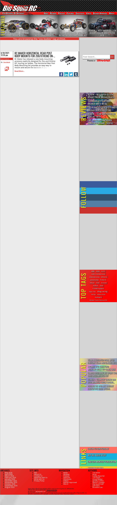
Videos (88, 13)
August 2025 (10, 487)
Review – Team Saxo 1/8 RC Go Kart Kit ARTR (101, 115)
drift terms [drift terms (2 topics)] (104, 277)
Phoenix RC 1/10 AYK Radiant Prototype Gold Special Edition (101, 387)
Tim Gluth (6, 62)
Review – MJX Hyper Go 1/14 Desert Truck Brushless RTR (101, 96)
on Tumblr (101, 197)
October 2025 (10, 484)
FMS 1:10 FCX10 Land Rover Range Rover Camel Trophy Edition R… (100, 122)
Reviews (53, 13)
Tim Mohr (96, 473)
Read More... (20, 71)
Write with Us (39, 479)
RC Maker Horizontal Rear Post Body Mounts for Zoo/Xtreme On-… (35, 54)
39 (1, 496)
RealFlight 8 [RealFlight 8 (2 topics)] (98, 297)
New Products (5, 59)
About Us (37, 474)
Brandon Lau (98, 487)
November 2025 (11, 482)
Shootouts (80, 13)
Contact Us (38, 476)
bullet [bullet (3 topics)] (98, 271)
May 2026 (8, 473)
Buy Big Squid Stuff (97, 455)
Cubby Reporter (99, 476)
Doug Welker (98, 479)
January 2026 (10, 479)
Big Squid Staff (98, 484)
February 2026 (10, 477)
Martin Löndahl (98, 482)
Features (70, 13)
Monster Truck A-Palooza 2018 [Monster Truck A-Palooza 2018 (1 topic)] (98, 300)
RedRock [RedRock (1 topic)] (95, 286)
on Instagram (97, 204)
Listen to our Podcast (98, 448)
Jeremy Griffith (98, 481)
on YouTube (100, 210)
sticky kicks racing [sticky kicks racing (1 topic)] (94, 277)
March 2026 (9, 476)
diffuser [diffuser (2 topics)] (92, 283)
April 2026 (9, 474)
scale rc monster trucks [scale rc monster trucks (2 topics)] (98, 274)
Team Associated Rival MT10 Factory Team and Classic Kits (102, 361)
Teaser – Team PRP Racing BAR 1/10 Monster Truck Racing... (102, 381)
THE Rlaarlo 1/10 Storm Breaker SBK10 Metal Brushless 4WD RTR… (99, 102)
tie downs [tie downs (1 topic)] (104, 283)
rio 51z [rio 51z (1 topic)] (103, 271)
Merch (111, 13)
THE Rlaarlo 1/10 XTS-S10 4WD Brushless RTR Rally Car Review (101, 109)
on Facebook (98, 184)
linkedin (66, 73)
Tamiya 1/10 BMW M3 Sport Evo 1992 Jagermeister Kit (102, 374)
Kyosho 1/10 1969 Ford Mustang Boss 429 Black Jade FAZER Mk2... (101, 368)
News (46, 13)
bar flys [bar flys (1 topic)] (93, 294)
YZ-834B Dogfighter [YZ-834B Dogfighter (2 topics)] (98, 288)
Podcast (61, 13)
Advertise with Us (40, 477)
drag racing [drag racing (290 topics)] (102, 291)
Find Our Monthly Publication (102, 461)
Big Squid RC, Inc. (40, 491)
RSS (35, 473)
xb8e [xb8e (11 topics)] (93, 271)
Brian (95, 474)
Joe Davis (96, 486)
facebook (61, 73)
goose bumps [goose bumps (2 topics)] (94, 280)
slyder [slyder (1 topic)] (101, 286)
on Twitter (101, 191)
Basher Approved (100, 13)
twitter (71, 73)
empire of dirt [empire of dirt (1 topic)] (101, 294)
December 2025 (11, 481)
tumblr (76, 73)
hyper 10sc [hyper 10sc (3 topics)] (92, 292)
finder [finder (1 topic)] (98, 283)
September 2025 (11, 486)
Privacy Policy (39, 481)
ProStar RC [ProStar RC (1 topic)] (103, 280)
